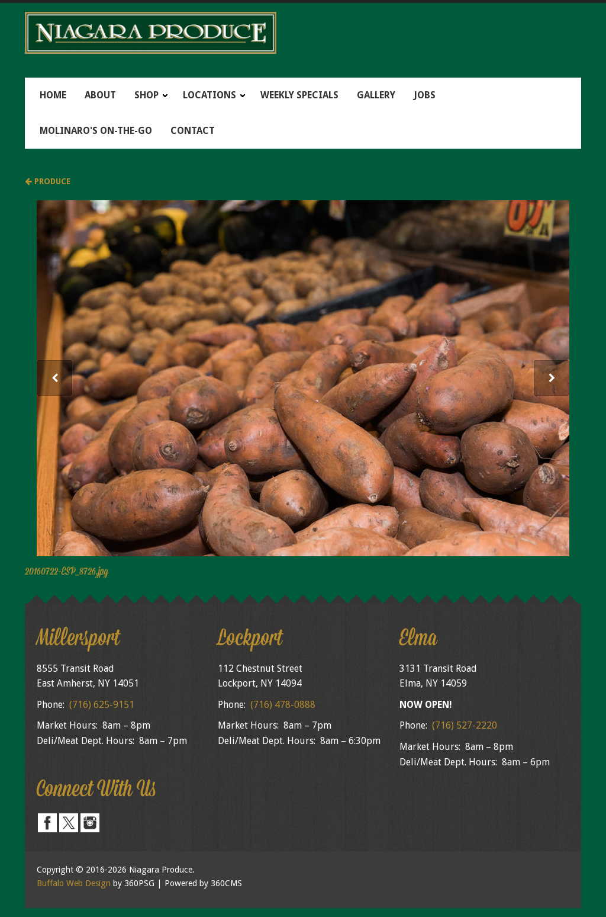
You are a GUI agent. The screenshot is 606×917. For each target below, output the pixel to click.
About (100, 95)
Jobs (425, 95)
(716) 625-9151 (101, 704)
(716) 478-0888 (282, 704)
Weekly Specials (299, 95)
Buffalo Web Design (74, 883)
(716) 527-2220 (464, 725)
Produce (47, 181)
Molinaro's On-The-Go (96, 130)
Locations (209, 95)
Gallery (376, 95)
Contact (192, 130)
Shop (146, 95)
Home (53, 95)
